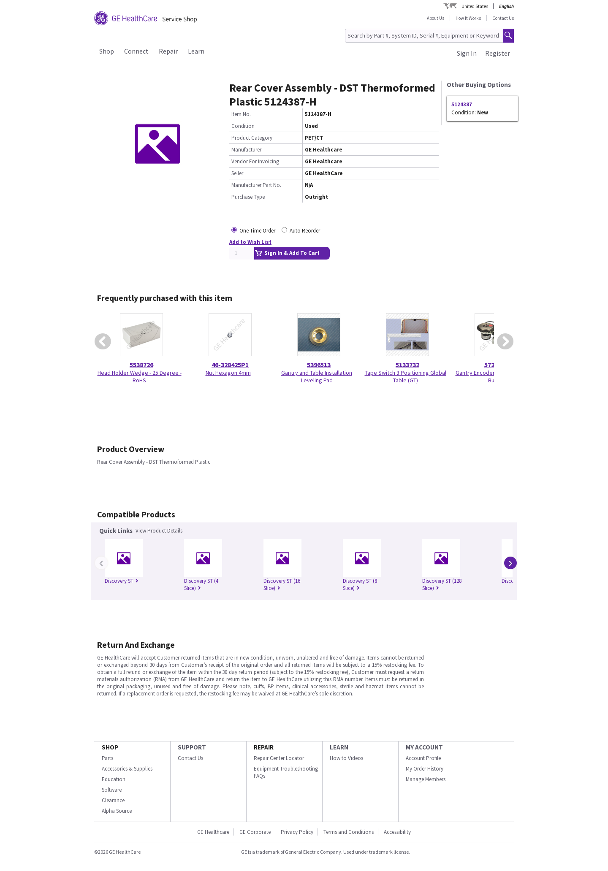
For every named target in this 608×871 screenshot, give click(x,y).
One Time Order (257, 230)
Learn (196, 51)
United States (474, 6)
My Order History (424, 768)
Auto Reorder (305, 230)
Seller (237, 173)
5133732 (407, 364)
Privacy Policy (297, 832)
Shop (106, 51)
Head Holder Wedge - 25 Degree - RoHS (140, 376)
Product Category (251, 137)
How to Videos (346, 758)
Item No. (241, 114)
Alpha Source (117, 810)
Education (113, 779)
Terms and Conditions (348, 832)
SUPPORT (192, 747)
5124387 (461, 104)
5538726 (141, 364)
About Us (435, 18)
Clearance (113, 800)
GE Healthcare (213, 832)
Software (112, 789)
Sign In (467, 53)
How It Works (468, 18)
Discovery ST (121, 580)
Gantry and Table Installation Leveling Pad (316, 376)
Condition (243, 126)
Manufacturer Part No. (256, 185)
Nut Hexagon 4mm (228, 372)
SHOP (110, 747)
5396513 (319, 364)
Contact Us (503, 18)
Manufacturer (246, 149)
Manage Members (425, 779)
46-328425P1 (230, 364)
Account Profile (423, 758)
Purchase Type (248, 196)
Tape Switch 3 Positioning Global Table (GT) (405, 376)
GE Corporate (255, 832)
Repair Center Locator (279, 758)
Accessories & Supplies (127, 768)
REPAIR (264, 747)
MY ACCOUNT (424, 747)
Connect (136, 51)
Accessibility (397, 832)
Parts (107, 758)
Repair (168, 51)
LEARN (339, 747)
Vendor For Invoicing (255, 161)
